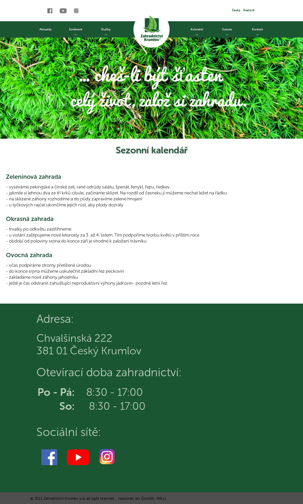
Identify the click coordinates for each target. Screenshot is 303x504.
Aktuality (45, 29)
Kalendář (197, 32)
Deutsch (249, 10)
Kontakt (257, 32)
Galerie (227, 32)
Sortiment (75, 32)
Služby (106, 32)
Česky (236, 10)
